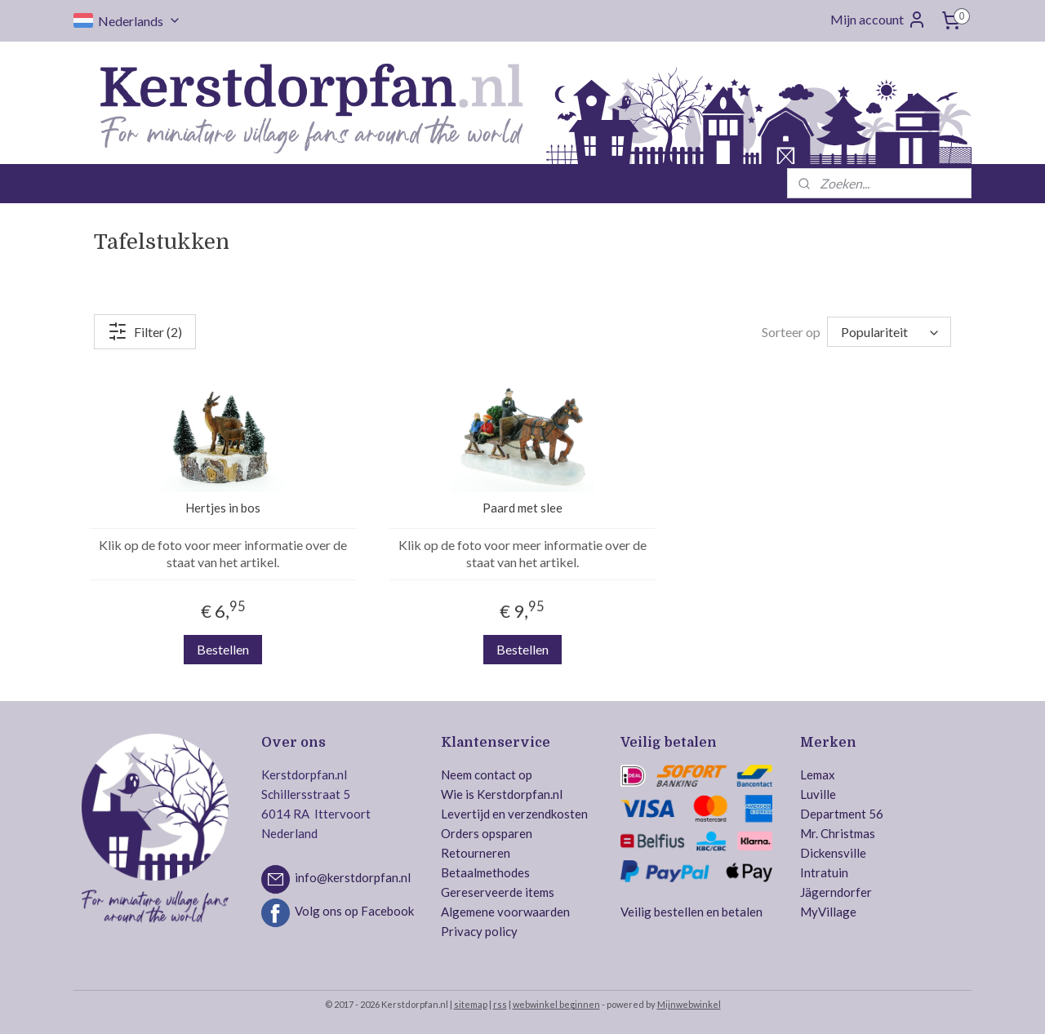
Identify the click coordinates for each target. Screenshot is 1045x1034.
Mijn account (878, 19)
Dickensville (833, 852)
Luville (818, 794)
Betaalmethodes (485, 872)
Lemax (817, 774)
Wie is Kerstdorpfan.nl (502, 794)
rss (500, 1004)
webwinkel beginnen (556, 1004)
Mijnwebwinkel (689, 1004)
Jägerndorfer (836, 892)
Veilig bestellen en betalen (691, 911)
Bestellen (223, 649)
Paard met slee (522, 507)
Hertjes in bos (222, 507)
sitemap (470, 1004)
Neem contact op (486, 774)
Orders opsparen (486, 833)
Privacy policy (479, 931)
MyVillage (828, 911)
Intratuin (824, 872)
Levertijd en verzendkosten (514, 813)
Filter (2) (145, 331)
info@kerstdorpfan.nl (353, 878)
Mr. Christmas (837, 833)
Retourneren (475, 852)
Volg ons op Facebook (354, 911)
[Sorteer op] (889, 331)
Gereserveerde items (497, 892)
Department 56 (841, 813)
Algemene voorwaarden (505, 911)
